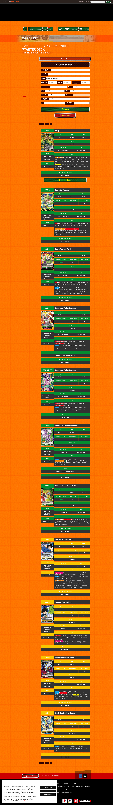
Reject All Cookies (48, 790)
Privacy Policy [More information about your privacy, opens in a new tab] (24, 800)
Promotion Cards (30, 98)
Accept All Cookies (48, 787)
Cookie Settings (45, 775)
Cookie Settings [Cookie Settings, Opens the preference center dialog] (48, 794)
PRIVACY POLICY (54, 775)
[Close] (54, 782)
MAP (109, 1)
